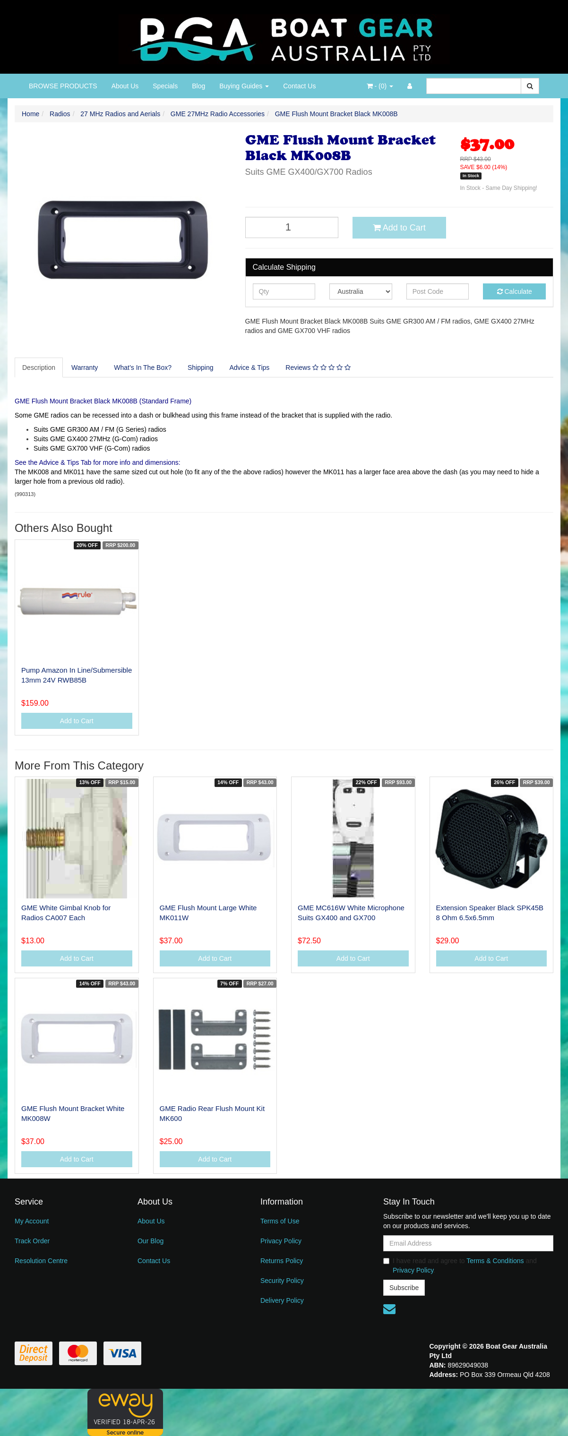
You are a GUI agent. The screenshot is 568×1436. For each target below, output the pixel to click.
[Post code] (437, 291)
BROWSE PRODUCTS (63, 86)
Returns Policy (281, 1261)
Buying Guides (244, 86)
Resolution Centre (41, 1261)
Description (38, 367)
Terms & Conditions (495, 1261)
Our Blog (151, 1241)
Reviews (317, 367)
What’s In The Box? (143, 367)
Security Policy (282, 1280)
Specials (165, 86)
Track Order (32, 1241)
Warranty (84, 367)
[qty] (284, 291)
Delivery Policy (282, 1300)
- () (380, 86)
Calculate (514, 291)
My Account (32, 1221)
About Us (125, 86)
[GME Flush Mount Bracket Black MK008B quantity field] (292, 227)
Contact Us (299, 86)
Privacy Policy (280, 1241)
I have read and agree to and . (460, 1265)
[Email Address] (468, 1243)
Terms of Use (279, 1221)
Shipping (201, 367)
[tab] (39, 367)
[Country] (360, 291)
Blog (198, 86)
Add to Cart (399, 227)
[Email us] (389, 1309)
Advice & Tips (249, 367)
